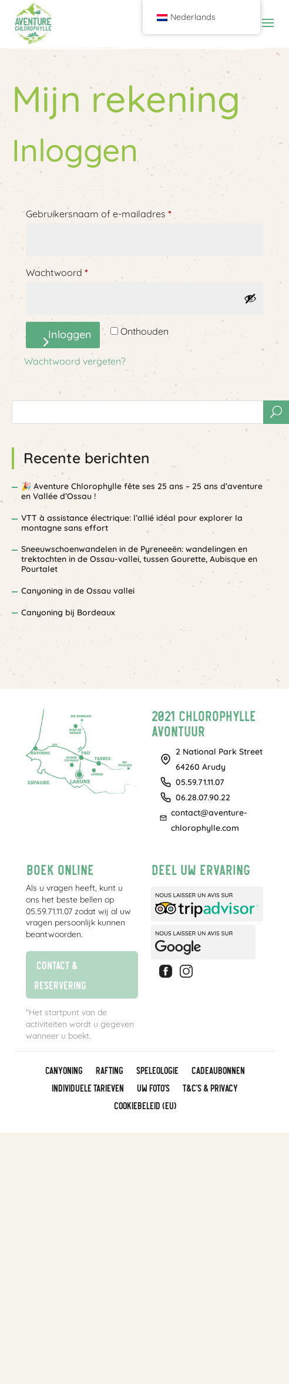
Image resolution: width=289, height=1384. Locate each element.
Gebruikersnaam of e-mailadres (113, 212)
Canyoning (63, 1071)
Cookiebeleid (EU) (144, 1106)
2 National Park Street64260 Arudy (219, 759)
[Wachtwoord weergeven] (250, 298)
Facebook (167, 971)
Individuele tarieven (87, 1088)
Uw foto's (152, 1088)
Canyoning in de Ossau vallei (78, 590)
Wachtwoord (71, 270)
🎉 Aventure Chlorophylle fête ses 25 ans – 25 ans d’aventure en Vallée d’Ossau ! (142, 491)
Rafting (109, 1071)
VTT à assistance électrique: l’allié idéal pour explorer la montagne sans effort (132, 523)
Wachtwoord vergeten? (75, 361)
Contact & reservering (56, 974)
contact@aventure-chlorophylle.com (209, 820)
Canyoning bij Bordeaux (68, 612)
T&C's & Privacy (209, 1088)
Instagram (188, 971)
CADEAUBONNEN (217, 1071)
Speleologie (157, 1071)
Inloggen (70, 334)
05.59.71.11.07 (200, 782)
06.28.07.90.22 (203, 797)
